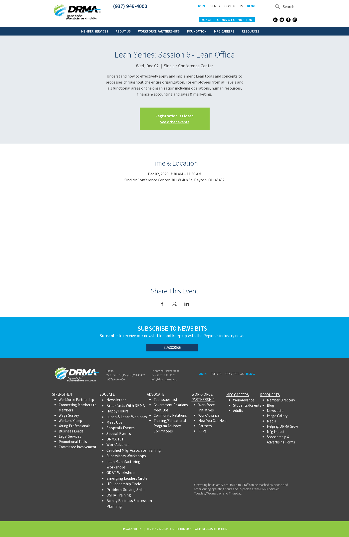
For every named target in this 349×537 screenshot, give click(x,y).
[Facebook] (288, 20)
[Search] (285, 6)
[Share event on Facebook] (162, 304)
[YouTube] (282, 20)
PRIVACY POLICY (132, 529)
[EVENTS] (214, 6)
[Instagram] (295, 20)
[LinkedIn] (275, 20)
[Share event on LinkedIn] (186, 304)
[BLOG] (251, 6)
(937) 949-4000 (130, 6)
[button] (94, 31)
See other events (174, 121)
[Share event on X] (174, 304)
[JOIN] (201, 6)
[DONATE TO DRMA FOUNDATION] (227, 19)
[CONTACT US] (233, 6)
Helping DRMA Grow (282, 426)
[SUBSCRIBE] (172, 347)
